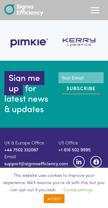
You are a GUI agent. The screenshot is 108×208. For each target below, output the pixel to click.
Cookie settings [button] (77, 189)
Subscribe (81, 88)
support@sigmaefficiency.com (36, 163)
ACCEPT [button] (54, 198)
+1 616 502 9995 (74, 149)
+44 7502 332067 (21, 149)
